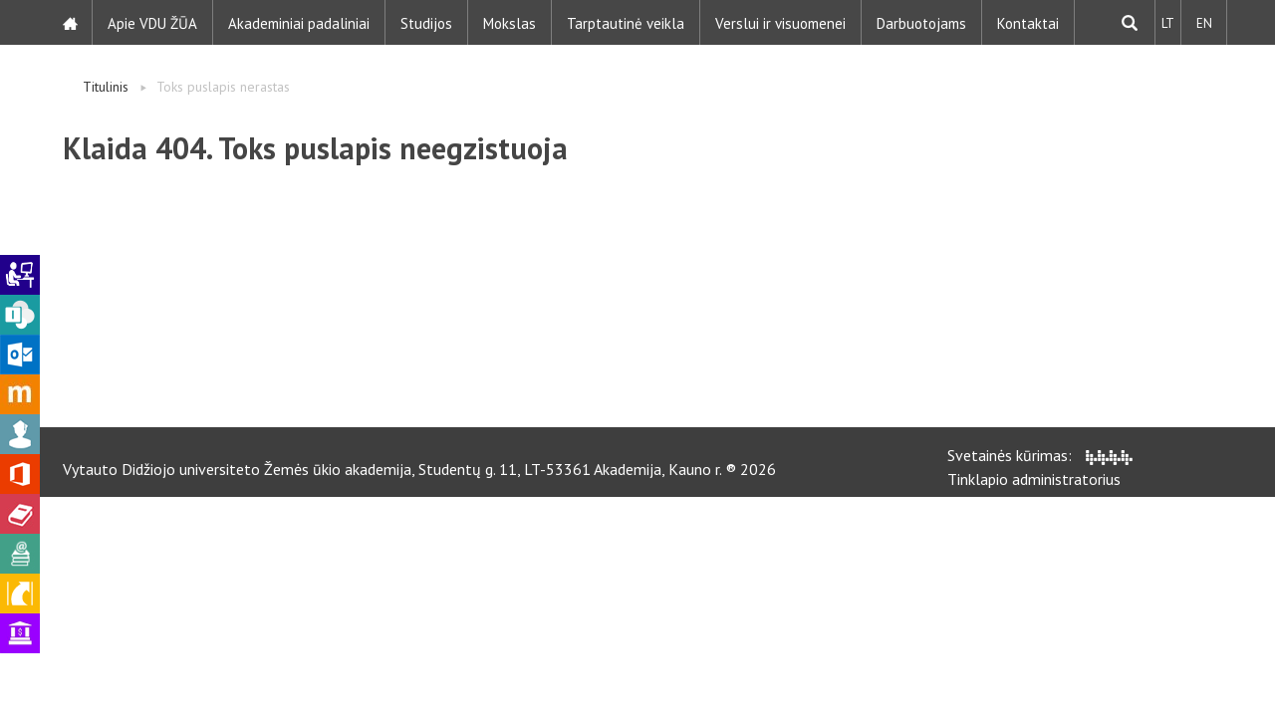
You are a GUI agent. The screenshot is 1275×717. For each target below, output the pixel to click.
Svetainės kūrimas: (1040, 455)
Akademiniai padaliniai (300, 22)
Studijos (427, 22)
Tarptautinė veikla (626, 22)
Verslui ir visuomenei (781, 22)
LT (1166, 22)
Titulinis (105, 87)
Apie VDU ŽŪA (153, 22)
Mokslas (510, 22)
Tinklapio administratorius (1034, 479)
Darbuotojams (922, 22)
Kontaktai (1029, 22)
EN (1203, 22)
